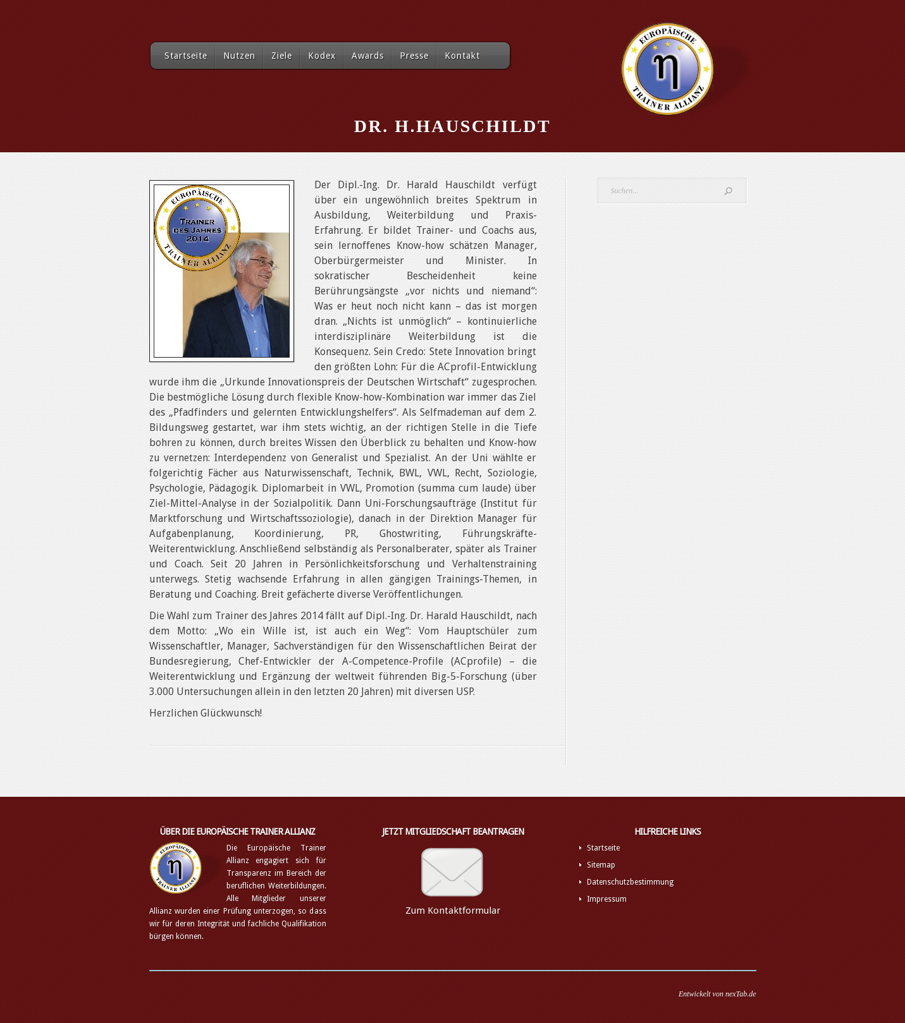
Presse (414, 56)
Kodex (322, 56)
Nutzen (239, 56)
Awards (368, 56)
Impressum (607, 899)
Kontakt (462, 56)
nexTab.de (740, 994)
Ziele (281, 56)
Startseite (185, 56)
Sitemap (601, 865)
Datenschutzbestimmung (630, 882)
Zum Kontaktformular (452, 910)
